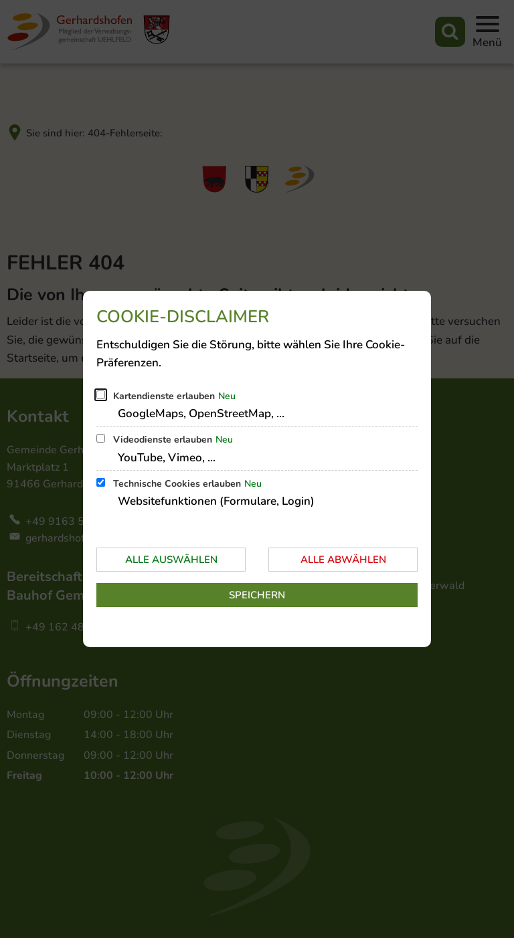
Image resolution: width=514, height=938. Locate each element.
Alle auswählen (171, 559)
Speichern (257, 595)
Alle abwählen (343, 559)
